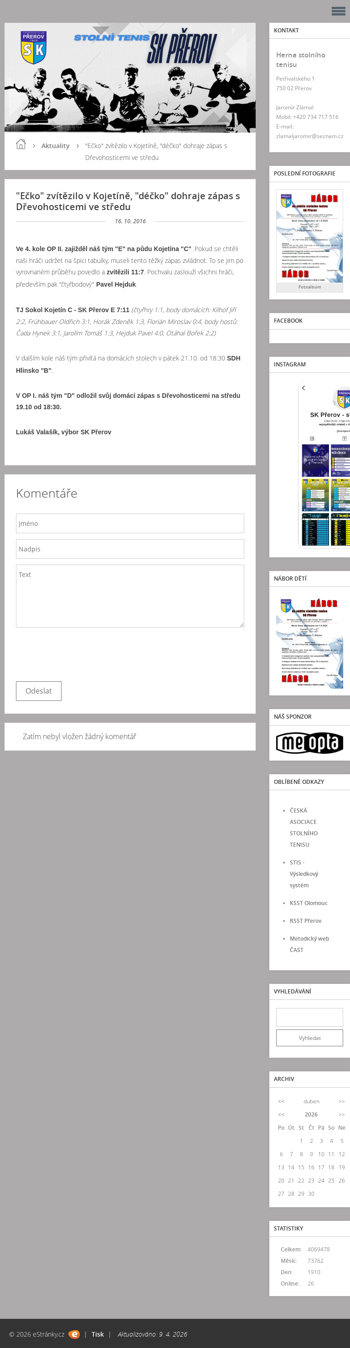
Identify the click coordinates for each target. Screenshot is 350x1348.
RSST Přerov (305, 921)
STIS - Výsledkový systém (304, 874)
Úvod (21, 144)
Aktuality (55, 145)
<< (281, 1101)
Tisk (98, 1334)
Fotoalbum (310, 287)
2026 (311, 1114)
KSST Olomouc (309, 903)
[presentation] (85, 652)
